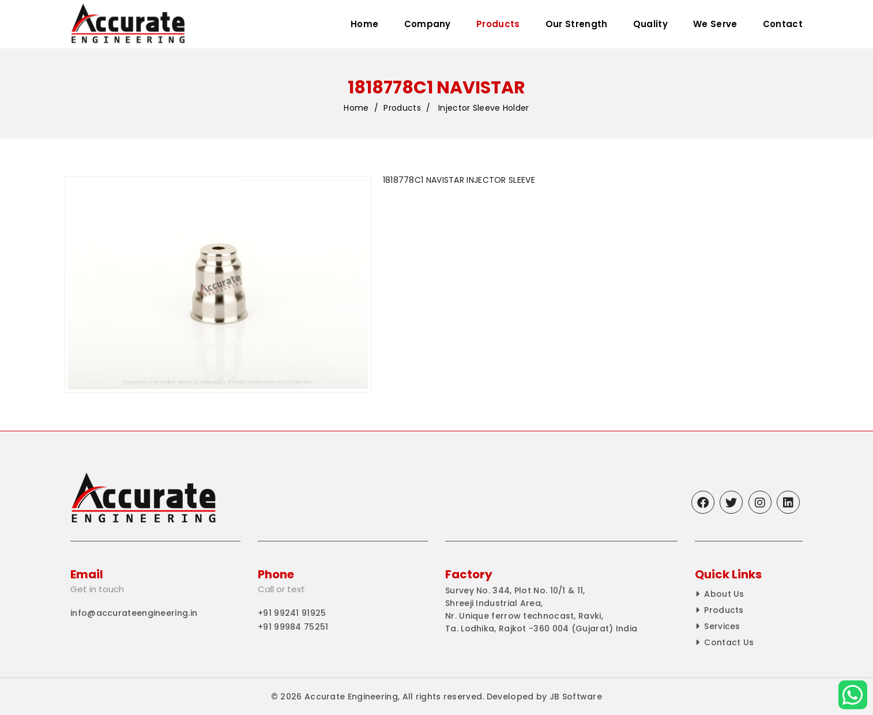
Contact (783, 24)
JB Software (576, 696)
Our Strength (576, 24)
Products (498, 24)
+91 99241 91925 (292, 613)
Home (364, 24)
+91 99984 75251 (293, 627)
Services (722, 626)
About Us (724, 594)
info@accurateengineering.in (133, 613)
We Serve (715, 24)
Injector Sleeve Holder (483, 108)
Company (427, 24)
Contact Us (729, 642)
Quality (650, 24)
